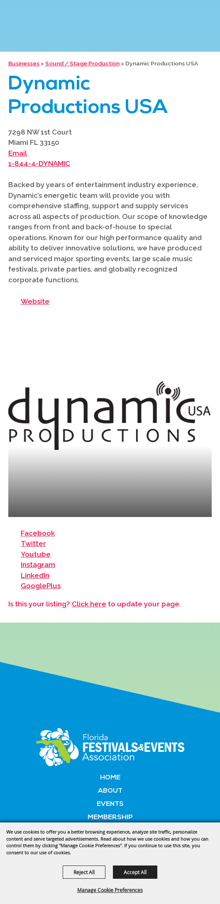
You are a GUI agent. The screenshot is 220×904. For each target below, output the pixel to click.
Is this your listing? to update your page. (94, 604)
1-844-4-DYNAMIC (39, 163)
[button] (110, 415)
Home (110, 777)
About (110, 791)
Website (35, 301)
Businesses (23, 63)
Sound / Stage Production (82, 63)
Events (110, 804)
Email (17, 153)
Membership (110, 817)
